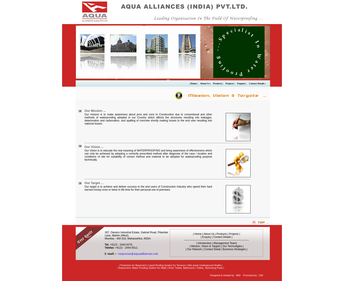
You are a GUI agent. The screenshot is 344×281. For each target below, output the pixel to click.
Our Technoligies (232, 246)
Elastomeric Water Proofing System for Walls (143, 268)
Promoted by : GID (253, 275)
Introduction (204, 243)
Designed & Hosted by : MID (225, 275)
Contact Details (222, 237)
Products (222, 233)
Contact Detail (212, 249)
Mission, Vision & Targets (205, 246)
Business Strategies (234, 249)
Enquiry (206, 237)
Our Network (194, 249)
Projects (233, 233)
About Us (209, 233)
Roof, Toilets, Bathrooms (181, 268)
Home (198, 233)
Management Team (225, 243)
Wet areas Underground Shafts (204, 265)
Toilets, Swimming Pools (210, 268)
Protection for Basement (133, 265)
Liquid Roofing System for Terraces (167, 265)
